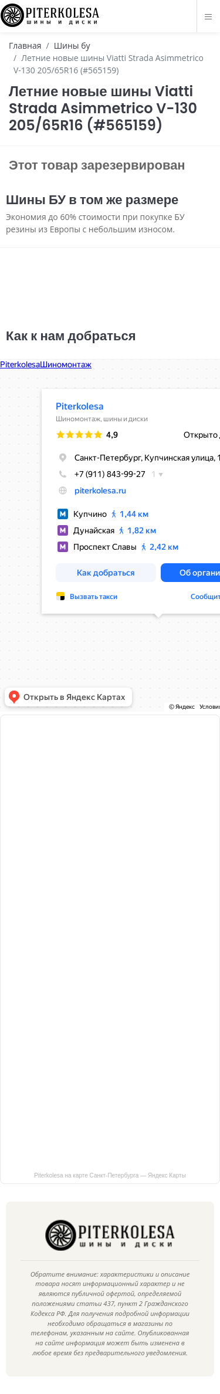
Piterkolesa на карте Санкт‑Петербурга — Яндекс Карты (110, 1175)
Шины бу (72, 45)
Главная (25, 45)
